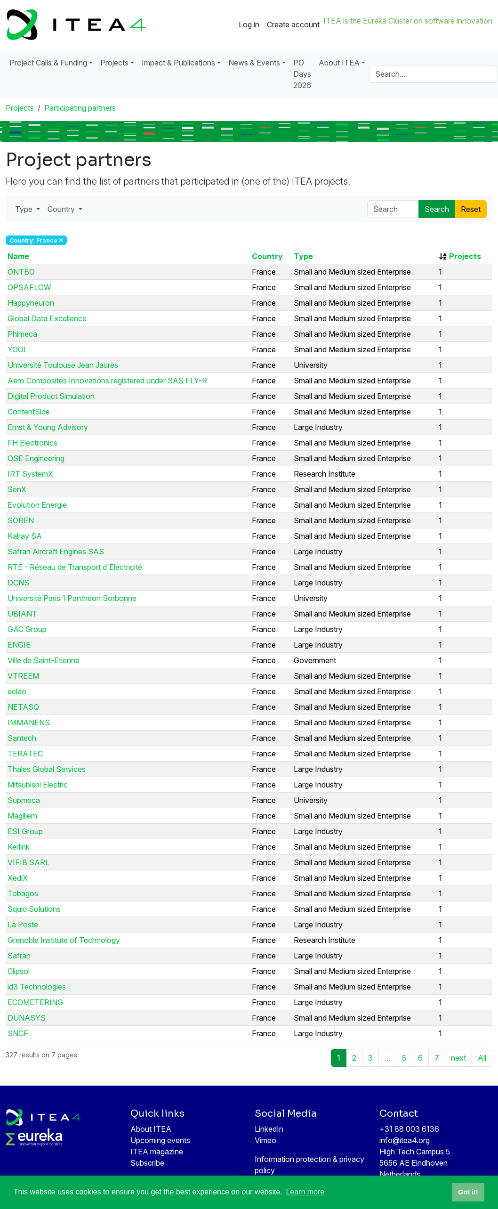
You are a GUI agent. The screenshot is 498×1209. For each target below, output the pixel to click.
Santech (22, 738)
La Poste (23, 924)
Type (303, 256)
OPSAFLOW (29, 287)
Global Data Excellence (47, 318)
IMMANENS (29, 722)
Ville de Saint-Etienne (44, 660)
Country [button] (62, 209)
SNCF (18, 1033)
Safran (19, 955)
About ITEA (150, 1129)
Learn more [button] (305, 1192)
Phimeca (22, 334)
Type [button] (24, 209)
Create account (293, 24)
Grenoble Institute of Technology (64, 940)
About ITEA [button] (339, 62)
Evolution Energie (37, 505)
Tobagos (23, 893)
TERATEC (25, 753)
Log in (249, 24)
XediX (18, 878)
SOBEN (21, 520)
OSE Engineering (36, 458)
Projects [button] (114, 62)
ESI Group (25, 831)
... (387, 1058)
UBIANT (22, 613)
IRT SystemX (30, 474)
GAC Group (27, 629)
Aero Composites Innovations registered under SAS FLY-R (107, 380)
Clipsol (19, 971)
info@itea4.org (404, 1140)
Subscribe (147, 1163)
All (482, 1058)
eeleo (17, 691)
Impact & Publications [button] (178, 62)
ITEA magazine (156, 1151)
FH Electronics (32, 442)
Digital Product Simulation (51, 396)
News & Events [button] (254, 62)
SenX (17, 489)
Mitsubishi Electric (38, 784)
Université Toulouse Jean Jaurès (63, 365)
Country (267, 256)
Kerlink (19, 847)
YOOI (17, 349)
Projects (20, 108)
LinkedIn (269, 1129)
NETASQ (23, 707)
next (458, 1058)
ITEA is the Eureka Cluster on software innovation (407, 20)
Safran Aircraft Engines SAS (56, 551)
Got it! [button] (468, 1192)
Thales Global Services (47, 769)
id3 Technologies (37, 986)
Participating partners (80, 108)
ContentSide (29, 411)
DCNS (18, 582)
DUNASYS (27, 1017)
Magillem (22, 815)
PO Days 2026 (302, 74)
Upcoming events (160, 1140)
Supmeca (24, 800)
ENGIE (19, 644)
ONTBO (21, 271)
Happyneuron (31, 303)
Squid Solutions (34, 909)
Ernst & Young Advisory (48, 427)
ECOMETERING (35, 1002)
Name (18, 256)
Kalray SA (25, 536)
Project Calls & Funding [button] (48, 62)
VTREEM (23, 676)
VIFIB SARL (28, 862)
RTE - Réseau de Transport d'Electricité (75, 567)
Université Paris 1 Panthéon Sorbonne (72, 598)
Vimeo (265, 1140)
